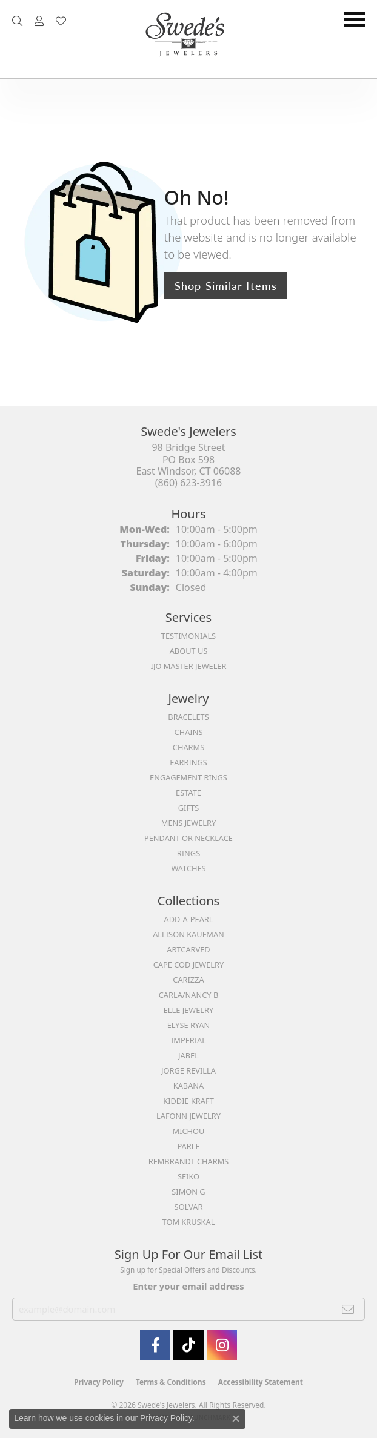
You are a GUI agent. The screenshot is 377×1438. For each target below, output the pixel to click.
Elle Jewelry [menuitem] (189, 1009)
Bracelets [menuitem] (188, 716)
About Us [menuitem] (189, 650)
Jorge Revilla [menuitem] (188, 1070)
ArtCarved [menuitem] (188, 949)
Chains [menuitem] (189, 732)
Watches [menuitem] (188, 868)
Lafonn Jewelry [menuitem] (188, 1115)
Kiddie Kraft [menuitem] (188, 1100)
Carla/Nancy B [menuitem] (188, 994)
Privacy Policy (99, 1382)
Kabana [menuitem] (188, 1085)
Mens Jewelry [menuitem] (188, 822)
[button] (17, 21)
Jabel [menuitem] (188, 1055)
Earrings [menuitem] (188, 762)
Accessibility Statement (260, 1382)
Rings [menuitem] (188, 853)
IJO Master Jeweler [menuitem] (189, 666)
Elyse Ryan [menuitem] (188, 1025)
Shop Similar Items (226, 285)
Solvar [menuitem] (189, 1206)
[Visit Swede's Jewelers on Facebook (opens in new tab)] (155, 1345)
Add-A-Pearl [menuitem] (188, 919)
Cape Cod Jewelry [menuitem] (188, 964)
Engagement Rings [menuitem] (188, 777)
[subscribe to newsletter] (348, 1309)
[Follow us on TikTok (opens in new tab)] (188, 1345)
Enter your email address (188, 1286)
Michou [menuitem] (189, 1131)
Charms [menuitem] (188, 747)
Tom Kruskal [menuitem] (188, 1221)
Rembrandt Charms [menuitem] (188, 1161)
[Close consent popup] (235, 1418)
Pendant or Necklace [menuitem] (188, 838)
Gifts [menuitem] (188, 807)
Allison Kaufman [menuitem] (188, 934)
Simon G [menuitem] (188, 1191)
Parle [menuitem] (188, 1146)
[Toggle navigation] (354, 19)
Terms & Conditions (171, 1382)
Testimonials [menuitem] (188, 635)
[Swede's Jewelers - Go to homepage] (188, 39)
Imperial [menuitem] (188, 1040)
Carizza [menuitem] (188, 979)
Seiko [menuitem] (188, 1176)
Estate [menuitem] (188, 792)
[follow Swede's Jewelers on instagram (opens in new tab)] (222, 1345)
